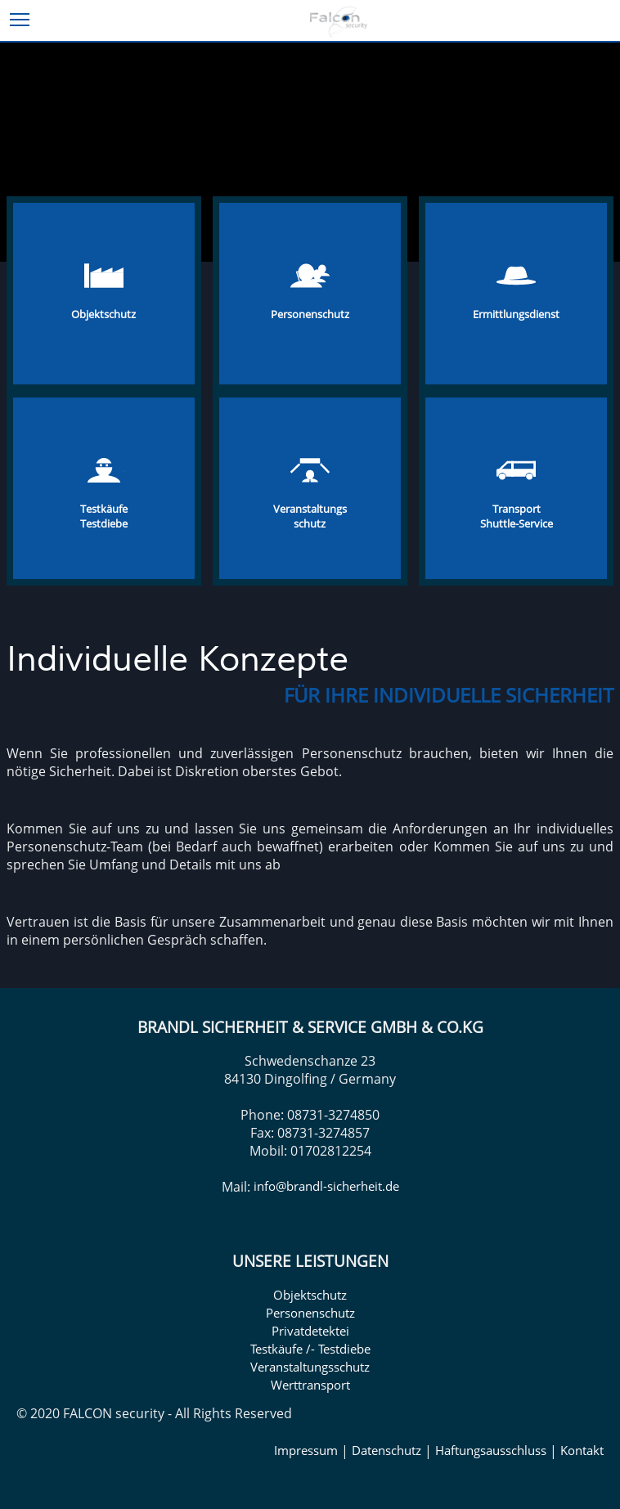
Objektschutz (310, 1295)
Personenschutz (310, 1313)
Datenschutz (386, 1450)
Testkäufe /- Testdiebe (310, 1349)
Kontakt (582, 1450)
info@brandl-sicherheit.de (326, 1186)
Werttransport (310, 1385)
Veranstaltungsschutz (310, 1367)
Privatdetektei (310, 1331)
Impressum (306, 1450)
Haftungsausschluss (490, 1450)
